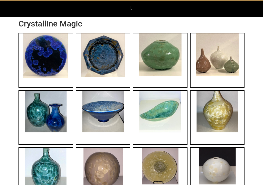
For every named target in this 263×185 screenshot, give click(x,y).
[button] (131, 7)
